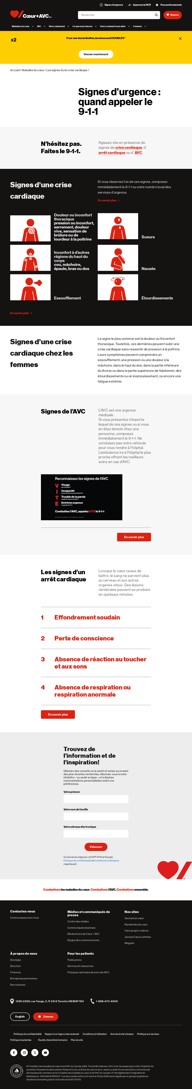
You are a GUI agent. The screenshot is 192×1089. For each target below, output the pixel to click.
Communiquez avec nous (24, 917)
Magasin (129, 943)
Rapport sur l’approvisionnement (62, 1034)
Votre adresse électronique (80, 827)
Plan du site (77, 1040)
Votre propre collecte (136, 930)
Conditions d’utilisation (95, 1034)
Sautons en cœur (134, 918)
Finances (15, 972)
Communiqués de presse (81, 927)
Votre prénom (72, 792)
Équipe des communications (83, 940)
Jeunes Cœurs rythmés (138, 936)
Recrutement (17, 984)
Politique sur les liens (148, 1034)
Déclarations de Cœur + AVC (83, 933)
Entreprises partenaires (23, 978)
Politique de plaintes (20, 1040)
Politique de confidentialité (78, 860)
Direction (15, 966)
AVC (138, 152)
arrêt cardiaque (112, 152)
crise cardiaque (128, 147)
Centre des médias (78, 921)
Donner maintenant (96, 54)
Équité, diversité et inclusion (53, 1040)
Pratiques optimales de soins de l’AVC (88, 972)
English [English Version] (20, 1016)
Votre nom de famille (76, 809)
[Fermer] (180, 38)
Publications (74, 959)
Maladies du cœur (33, 70)
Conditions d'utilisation (107, 860)
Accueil (15, 70)
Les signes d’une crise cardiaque (67, 70)
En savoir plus (107, 200)
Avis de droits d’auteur (122, 1034)
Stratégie (15, 959)
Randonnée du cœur (136, 924)
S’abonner (96, 847)
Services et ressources (80, 966)
